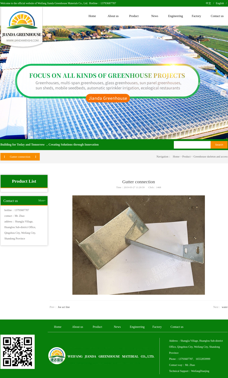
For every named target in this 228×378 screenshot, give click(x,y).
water (225, 307)
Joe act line (64, 307)
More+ (42, 200)
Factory (157, 326)
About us (77, 326)
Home (176, 156)
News (117, 326)
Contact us (177, 326)
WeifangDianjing (200, 371)
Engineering (137, 326)
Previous (13, 82)
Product (186, 156)
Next (215, 82)
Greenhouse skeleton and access (211, 156)
